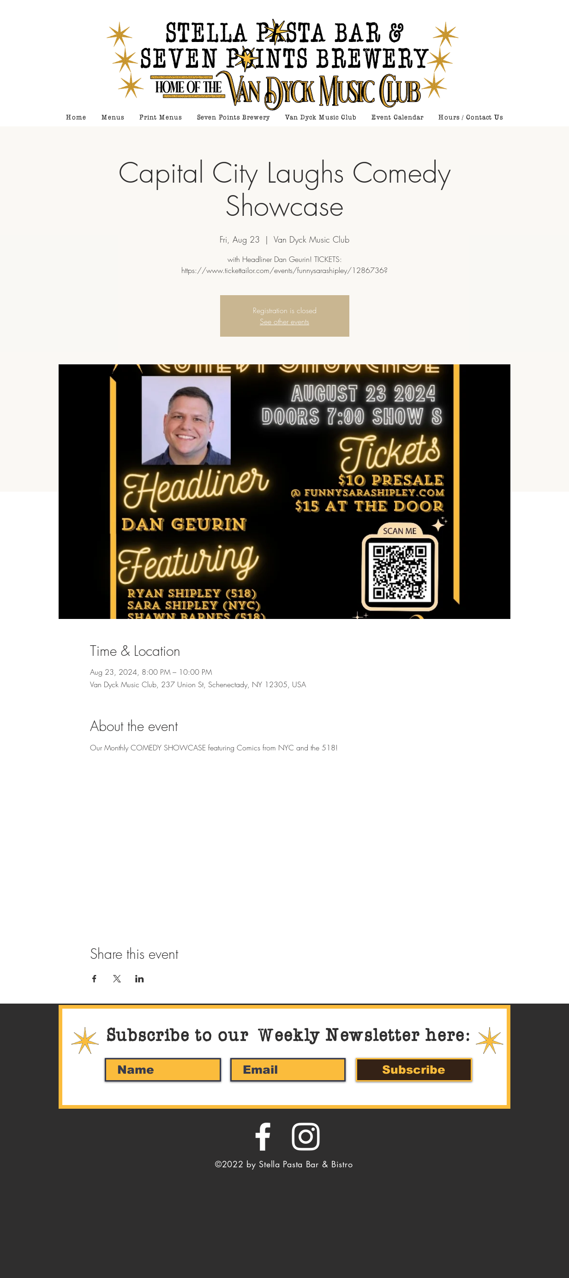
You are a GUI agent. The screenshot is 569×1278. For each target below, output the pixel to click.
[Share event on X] (117, 978)
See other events (284, 321)
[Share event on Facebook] (94, 978)
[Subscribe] (414, 1070)
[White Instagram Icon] (305, 1136)
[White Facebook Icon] (263, 1136)
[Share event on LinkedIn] (139, 978)
